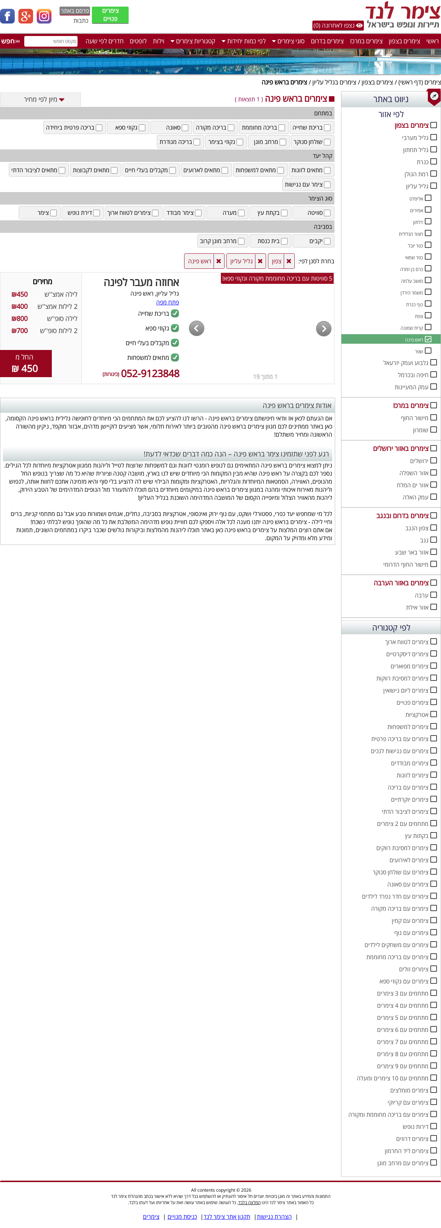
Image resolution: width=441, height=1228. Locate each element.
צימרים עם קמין (410, 921)
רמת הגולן (417, 174)
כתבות (81, 21)
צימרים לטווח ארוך (407, 642)
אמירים (416, 210)
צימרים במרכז (366, 41)
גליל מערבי (415, 138)
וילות (158, 41)
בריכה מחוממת (264, 127)
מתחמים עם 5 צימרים (403, 1018)
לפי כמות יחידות (244, 41)
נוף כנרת (414, 304)
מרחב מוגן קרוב (223, 241)
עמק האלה (416, 497)
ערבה (422, 595)
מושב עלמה (412, 281)
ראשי (432, 41)
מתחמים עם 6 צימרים (403, 1030)
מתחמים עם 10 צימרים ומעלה (393, 1078)
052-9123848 (141, 373)
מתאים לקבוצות (96, 170)
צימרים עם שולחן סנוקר (401, 872)
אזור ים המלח (413, 485)
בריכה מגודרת (180, 142)
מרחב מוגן (270, 142)
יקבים (320, 241)
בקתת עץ (273, 213)
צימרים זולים (414, 969)
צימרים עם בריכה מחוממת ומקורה (388, 1114)
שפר (419, 351)
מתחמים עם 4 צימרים (403, 1005)
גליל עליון (417, 186)
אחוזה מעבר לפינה (141, 282)
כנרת (423, 162)
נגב (424, 540)
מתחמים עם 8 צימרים (403, 1054)
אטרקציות (417, 715)
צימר (47, 213)
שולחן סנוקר (313, 142)
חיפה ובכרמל (413, 375)
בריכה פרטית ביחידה (75, 127)
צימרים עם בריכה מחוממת (397, 957)
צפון (277, 261)
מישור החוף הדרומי (406, 564)
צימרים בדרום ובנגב (402, 515)
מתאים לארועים (206, 170)
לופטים (138, 41)
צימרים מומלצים (409, 1090)
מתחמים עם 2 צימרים (403, 824)
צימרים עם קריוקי (408, 1102)
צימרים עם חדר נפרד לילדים (395, 896)
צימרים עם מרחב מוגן (403, 1163)
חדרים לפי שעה (104, 41)
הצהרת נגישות (274, 1217)
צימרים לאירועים (409, 860)
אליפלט (416, 198)
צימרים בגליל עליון (334, 82)
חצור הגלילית (411, 234)
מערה (234, 213)
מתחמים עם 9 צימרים (403, 1066)
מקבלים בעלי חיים (151, 170)
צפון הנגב (417, 528)
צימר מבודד (184, 213)
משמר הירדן (412, 292)
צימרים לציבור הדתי (405, 812)
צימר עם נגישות (308, 184)
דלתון (418, 222)
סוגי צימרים (288, 41)
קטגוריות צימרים (193, 41)
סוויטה (320, 213)
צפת (419, 316)
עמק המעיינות (412, 387)
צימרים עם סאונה (408, 884)
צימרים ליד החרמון (407, 1151)
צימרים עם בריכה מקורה (400, 908)
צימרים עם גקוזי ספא (404, 981)
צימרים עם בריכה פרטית (400, 739)
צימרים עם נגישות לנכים (400, 751)
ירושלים (419, 461)
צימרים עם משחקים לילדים (397, 945)
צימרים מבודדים (410, 763)
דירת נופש (84, 213)
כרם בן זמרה (411, 269)
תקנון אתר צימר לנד (227, 1217)
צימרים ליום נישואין (406, 690)
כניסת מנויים (182, 1217)
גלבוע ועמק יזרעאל (406, 363)
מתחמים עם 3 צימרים (403, 993)
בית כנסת (273, 241)
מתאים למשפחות (260, 170)
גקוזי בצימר (226, 142)
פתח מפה (167, 302)
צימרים (432, 82)
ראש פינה (414, 339)
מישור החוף (415, 418)
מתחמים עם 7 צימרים (403, 1042)
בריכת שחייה (312, 127)
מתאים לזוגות (311, 170)
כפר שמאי (414, 257)
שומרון (421, 430)
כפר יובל (415, 245)
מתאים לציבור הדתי (39, 170)
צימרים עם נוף (411, 933)
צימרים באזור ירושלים (401, 448)
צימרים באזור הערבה (401, 582)
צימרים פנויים (110, 15)
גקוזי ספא (131, 127)
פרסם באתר (75, 11)
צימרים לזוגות (413, 775)
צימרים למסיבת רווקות (402, 678)
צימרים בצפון (404, 41)
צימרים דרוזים (412, 1139)
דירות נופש (416, 1127)
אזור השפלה (414, 473)
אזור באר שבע (412, 552)
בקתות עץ (417, 836)
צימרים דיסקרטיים (407, 654)
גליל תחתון (416, 150)
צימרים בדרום (327, 41)
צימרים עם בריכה (408, 787)
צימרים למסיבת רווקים (402, 848)
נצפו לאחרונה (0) (338, 25)
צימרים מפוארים (410, 666)
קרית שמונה (412, 328)
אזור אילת (417, 607)
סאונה (178, 127)
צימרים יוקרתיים (410, 799)
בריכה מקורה (216, 127)
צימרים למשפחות (408, 727)
